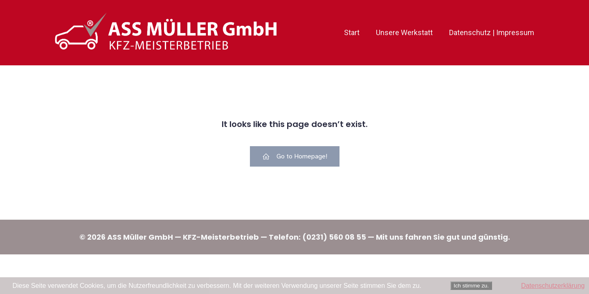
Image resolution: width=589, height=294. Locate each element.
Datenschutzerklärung (553, 285)
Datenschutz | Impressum (491, 32)
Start (352, 32)
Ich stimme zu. (471, 286)
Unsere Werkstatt (404, 32)
